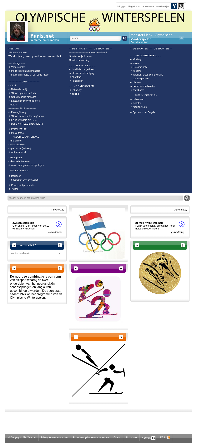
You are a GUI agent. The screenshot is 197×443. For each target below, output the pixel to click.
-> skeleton (135, 103)
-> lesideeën (14, 176)
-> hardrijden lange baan (81, 69)
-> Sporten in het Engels (142, 112)
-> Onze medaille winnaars (22, 97)
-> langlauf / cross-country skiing (146, 74)
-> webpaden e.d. (17, 152)
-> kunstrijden (76, 81)
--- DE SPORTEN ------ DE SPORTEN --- (151, 48)
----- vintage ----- (16, 63)
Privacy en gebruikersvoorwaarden (91, 437)
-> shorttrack (75, 77)
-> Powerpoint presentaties (22, 185)
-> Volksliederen (16, 144)
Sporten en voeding (79, 60)
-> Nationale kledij (17, 89)
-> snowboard (137, 90)
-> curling (74, 94)
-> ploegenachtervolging (81, 73)
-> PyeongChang (17, 112)
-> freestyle (136, 71)
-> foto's (12, 104)
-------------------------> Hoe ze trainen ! (88, 52)
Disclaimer (131, 437)
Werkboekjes (162, 6)
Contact (117, 437)
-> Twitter (13, 189)
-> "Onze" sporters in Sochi (22, 93)
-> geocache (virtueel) (19, 148)
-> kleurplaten (15, 157)
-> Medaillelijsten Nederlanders (24, 71)
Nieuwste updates (17, 52)
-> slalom (134, 63)
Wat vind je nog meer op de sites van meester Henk (34, 56)
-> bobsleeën (137, 99)
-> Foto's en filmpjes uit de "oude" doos (28, 74)
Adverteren (148, 6)
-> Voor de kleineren (18, 170)
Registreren (134, 6)
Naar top (148, 438)
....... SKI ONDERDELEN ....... (145, 55)
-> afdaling (135, 59)
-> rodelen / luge (138, 107)
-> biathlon (135, 82)
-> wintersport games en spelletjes (25, 165)
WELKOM (13, 48)
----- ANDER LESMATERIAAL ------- (26, 137)
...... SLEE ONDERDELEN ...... (146, 95)
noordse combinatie (20, 253)
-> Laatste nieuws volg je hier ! (24, 100)
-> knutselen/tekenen (19, 161)
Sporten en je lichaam (80, 56)
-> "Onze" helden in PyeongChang (26, 116)
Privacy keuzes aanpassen (54, 437)
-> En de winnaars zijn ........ (22, 120)
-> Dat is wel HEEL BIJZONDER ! (25, 123)
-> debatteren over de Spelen (23, 179)
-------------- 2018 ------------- (22, 108)
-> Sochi (12, 85)
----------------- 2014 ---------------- (24, 81)
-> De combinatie (139, 67)
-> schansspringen (139, 78)
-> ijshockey (75, 90)
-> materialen (15, 140)
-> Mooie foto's (16, 133)
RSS (165, 437)
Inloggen (121, 6)
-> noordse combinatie (142, 86)
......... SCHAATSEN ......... (82, 65)
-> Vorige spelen (16, 67)
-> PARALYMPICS (17, 129)
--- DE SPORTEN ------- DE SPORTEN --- (90, 48)
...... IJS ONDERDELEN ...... (83, 86)
